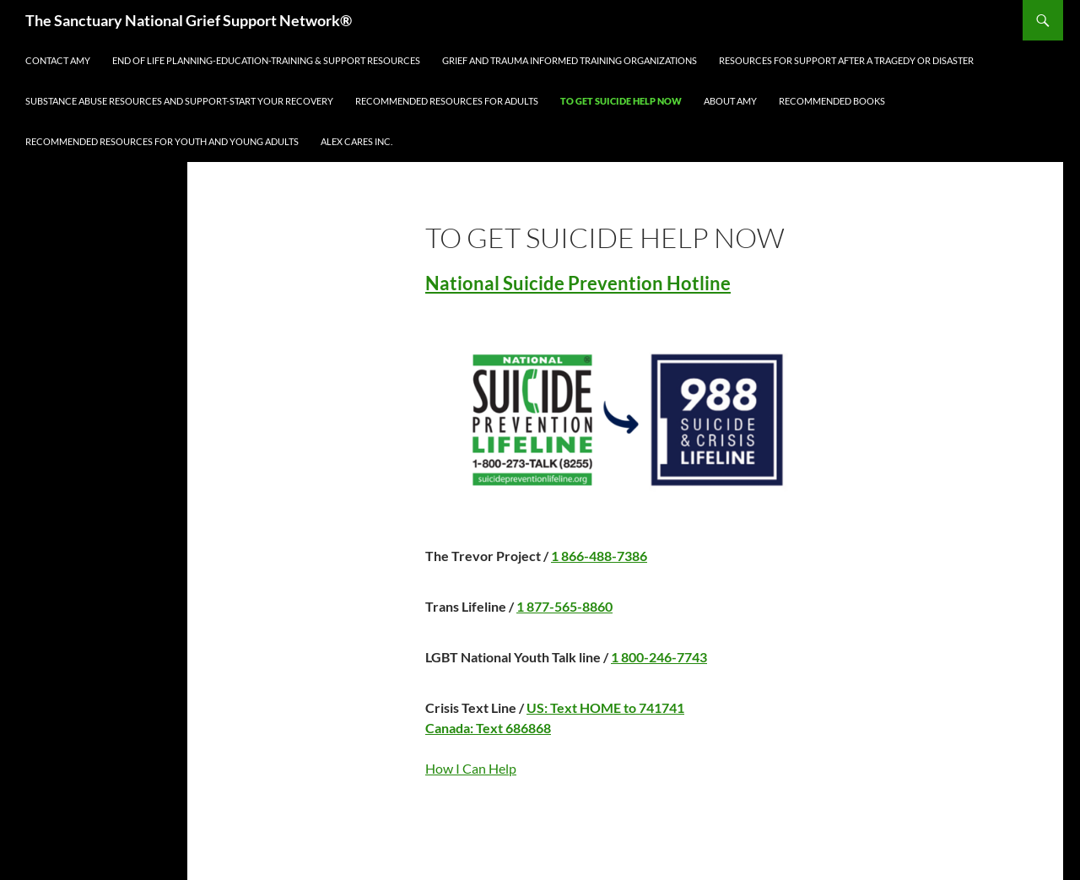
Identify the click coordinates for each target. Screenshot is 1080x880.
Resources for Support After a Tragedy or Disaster (846, 60)
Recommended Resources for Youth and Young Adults (162, 141)
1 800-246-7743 (659, 657)
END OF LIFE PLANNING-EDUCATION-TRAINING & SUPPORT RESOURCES (266, 60)
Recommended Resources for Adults (446, 100)
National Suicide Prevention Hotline (578, 283)
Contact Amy (57, 60)
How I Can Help (470, 768)
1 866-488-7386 (599, 556)
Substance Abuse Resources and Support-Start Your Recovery (179, 100)
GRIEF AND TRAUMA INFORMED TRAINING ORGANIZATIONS (569, 60)
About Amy (730, 100)
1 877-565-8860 (564, 606)
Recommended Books (832, 100)
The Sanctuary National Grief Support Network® (188, 20)
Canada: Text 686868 (488, 728)
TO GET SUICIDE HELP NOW (621, 100)
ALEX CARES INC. (356, 141)
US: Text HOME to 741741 (605, 707)
